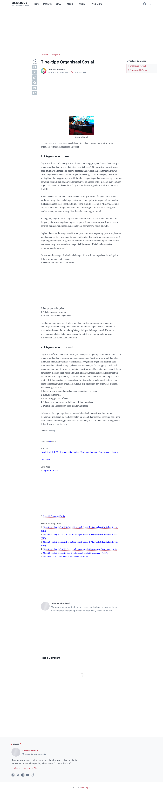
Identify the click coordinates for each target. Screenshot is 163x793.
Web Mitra (96, 4)
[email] (34, 93)
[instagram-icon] (22, 775)
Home (36, 4)
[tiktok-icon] (32, 775)
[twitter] (34, 72)
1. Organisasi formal (137, 66)
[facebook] (34, 67)
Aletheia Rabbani (30, 750)
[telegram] (34, 82)
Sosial (82, 4)
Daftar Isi (47, 4)
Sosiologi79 (19, 2)
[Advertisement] (81, 30)
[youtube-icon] (27, 775)
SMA (58, 4)
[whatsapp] (34, 77)
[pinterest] (34, 88)
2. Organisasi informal (138, 70)
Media (70, 4)
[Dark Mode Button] (144, 3)
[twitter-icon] (17, 775)
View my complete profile (25, 768)
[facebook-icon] (13, 775)
